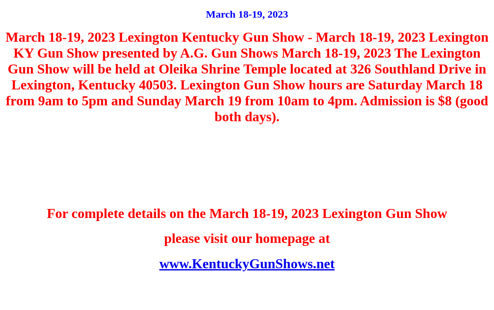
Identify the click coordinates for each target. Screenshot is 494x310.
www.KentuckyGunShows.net (247, 263)
